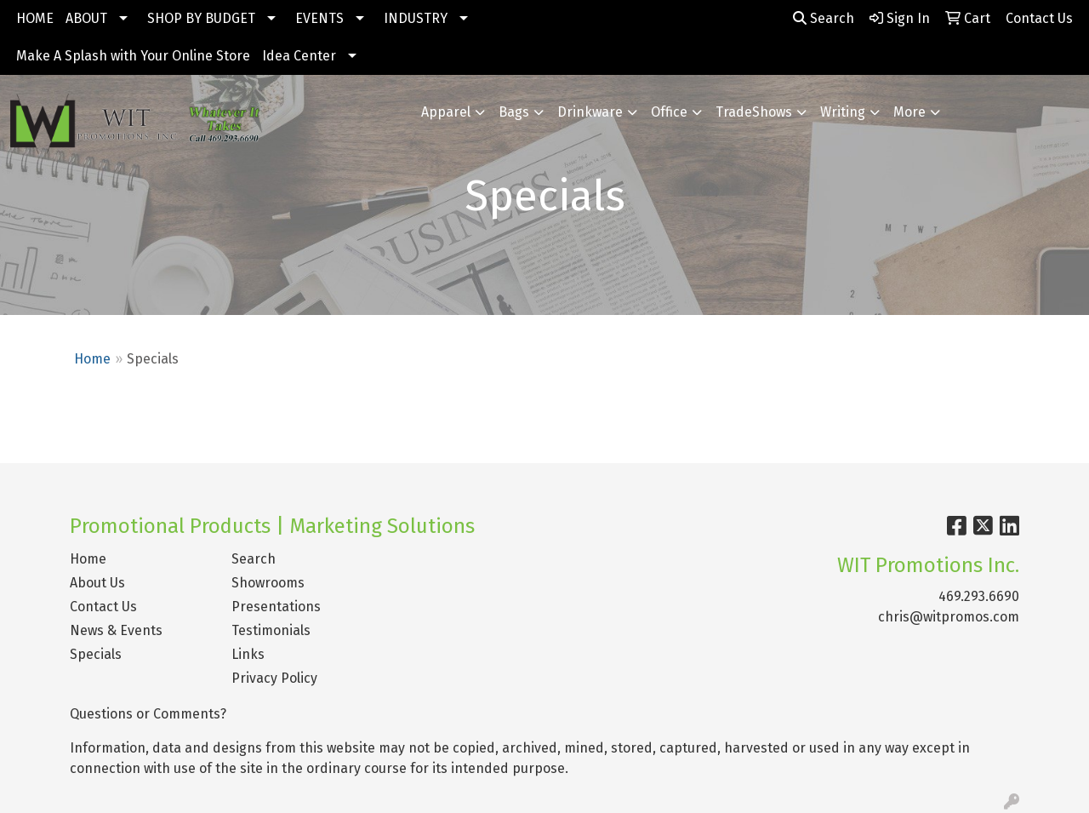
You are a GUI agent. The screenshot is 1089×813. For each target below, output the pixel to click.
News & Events (116, 630)
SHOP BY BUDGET (201, 18)
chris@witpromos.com (948, 617)
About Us (97, 583)
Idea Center (299, 56)
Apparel (445, 112)
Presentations (276, 606)
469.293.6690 (978, 596)
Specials (96, 654)
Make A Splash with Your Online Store (133, 56)
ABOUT (86, 18)
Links (248, 654)
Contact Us (103, 606)
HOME (35, 18)
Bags (514, 112)
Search (823, 18)
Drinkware (590, 112)
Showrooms (268, 583)
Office (669, 112)
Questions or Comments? (148, 714)
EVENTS (319, 18)
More (909, 112)
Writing (842, 112)
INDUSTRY (416, 18)
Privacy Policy (274, 678)
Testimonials (271, 630)
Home (92, 359)
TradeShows (754, 112)
